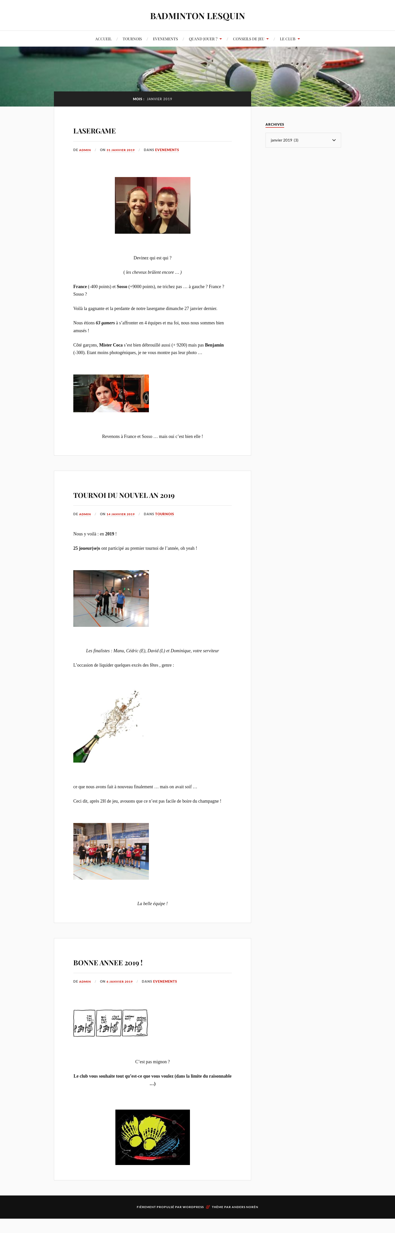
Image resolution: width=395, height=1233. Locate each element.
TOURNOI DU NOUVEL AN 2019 (141, 500)
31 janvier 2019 (123, 150)
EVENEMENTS (165, 38)
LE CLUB (287, 38)
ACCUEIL (103, 38)
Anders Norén (245, 1221)
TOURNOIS (132, 38)
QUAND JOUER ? (203, 38)
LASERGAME (107, 128)
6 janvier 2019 (122, 996)
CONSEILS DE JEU (248, 38)
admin (85, 150)
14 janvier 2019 (123, 529)
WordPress (193, 1221)
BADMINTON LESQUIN (197, 15)
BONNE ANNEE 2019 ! (128, 975)
